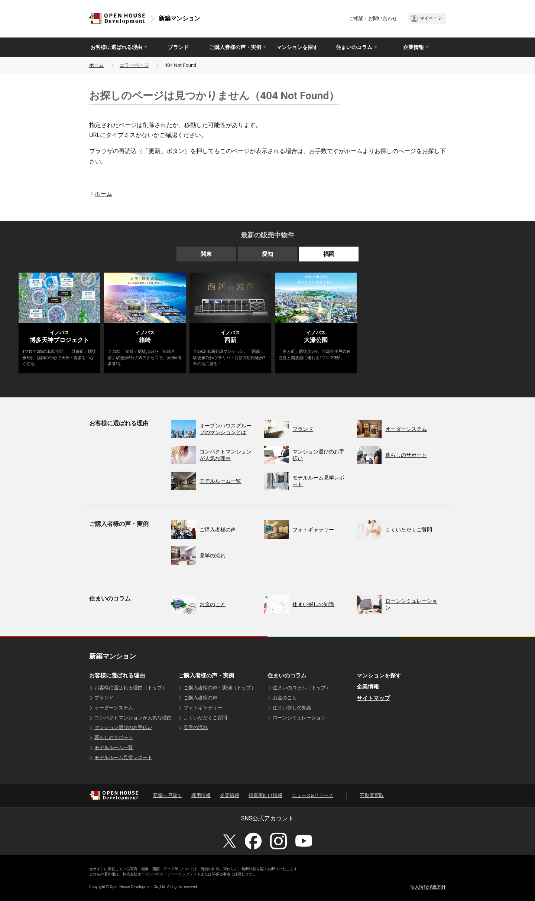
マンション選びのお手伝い (123, 727)
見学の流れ (196, 727)
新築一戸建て (167, 795)
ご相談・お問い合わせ (373, 18)
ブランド (178, 47)
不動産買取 (372, 795)
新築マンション (179, 18)
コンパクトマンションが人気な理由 (133, 718)
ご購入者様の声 (200, 697)
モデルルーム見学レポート (123, 757)
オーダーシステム (113, 707)
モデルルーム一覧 (113, 747)
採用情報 (201, 795)
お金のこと (285, 697)
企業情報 (368, 686)
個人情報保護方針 (428, 886)
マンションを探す (297, 47)
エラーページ (134, 65)
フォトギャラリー (203, 707)
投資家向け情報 (265, 795)
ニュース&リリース (312, 795)
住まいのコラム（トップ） (302, 687)
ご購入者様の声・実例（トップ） (220, 687)
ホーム (96, 65)
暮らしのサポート (113, 737)
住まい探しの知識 (292, 707)
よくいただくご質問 (205, 718)
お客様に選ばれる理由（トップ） (130, 687)
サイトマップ (373, 698)
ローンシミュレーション (299, 718)
